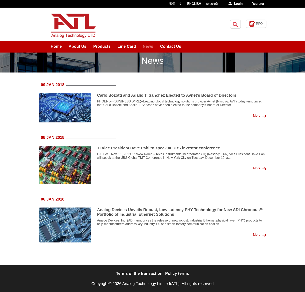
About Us (77, 46)
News (148, 46)
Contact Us (170, 46)
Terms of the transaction (139, 273)
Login (238, 3)
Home (56, 46)
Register (257, 3)
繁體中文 (175, 3)
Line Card (126, 46)
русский (212, 3)
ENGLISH (194, 3)
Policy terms (177, 273)
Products (102, 46)
